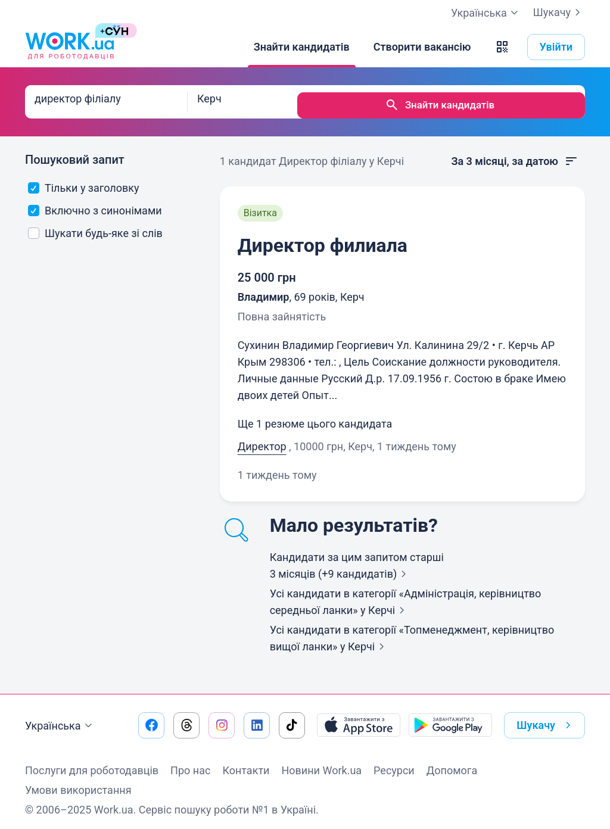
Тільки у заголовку (83, 180)
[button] (502, 47)
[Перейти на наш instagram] (221, 718)
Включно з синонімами (95, 203)
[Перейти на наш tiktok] (292, 718)
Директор (262, 439)
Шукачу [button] (545, 718)
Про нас (190, 763)
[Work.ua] (69, 47)
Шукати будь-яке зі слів (95, 226)
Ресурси (394, 763)
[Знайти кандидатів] (302, 47)
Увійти (556, 46)
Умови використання (78, 783)
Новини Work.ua (321, 763)
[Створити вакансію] (422, 47)
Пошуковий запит (75, 152)
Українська (60, 718)
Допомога (452, 763)
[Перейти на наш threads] (186, 718)
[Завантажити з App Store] (358, 718)
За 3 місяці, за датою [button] (514, 154)
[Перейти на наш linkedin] (257, 718)
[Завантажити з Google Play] (450, 718)
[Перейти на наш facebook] (151, 718)
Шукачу (559, 12)
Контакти (245, 763)
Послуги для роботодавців (91, 763)
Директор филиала (322, 238)
